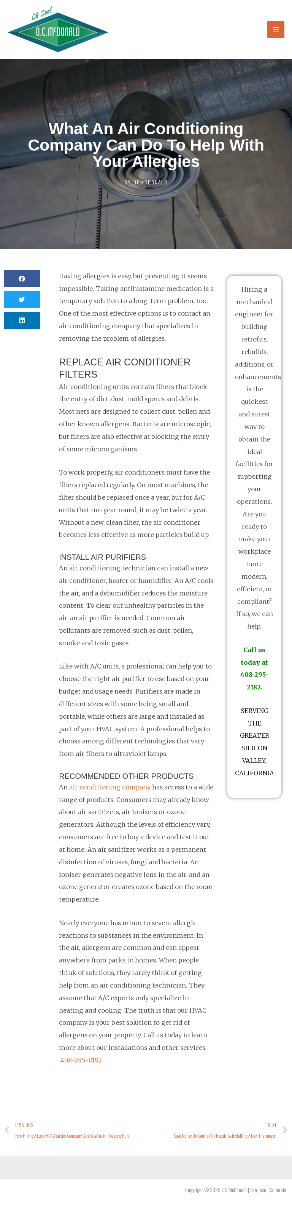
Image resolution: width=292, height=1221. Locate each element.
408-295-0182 (81, 1060)
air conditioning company (110, 787)
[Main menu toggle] (275, 29)
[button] (22, 278)
